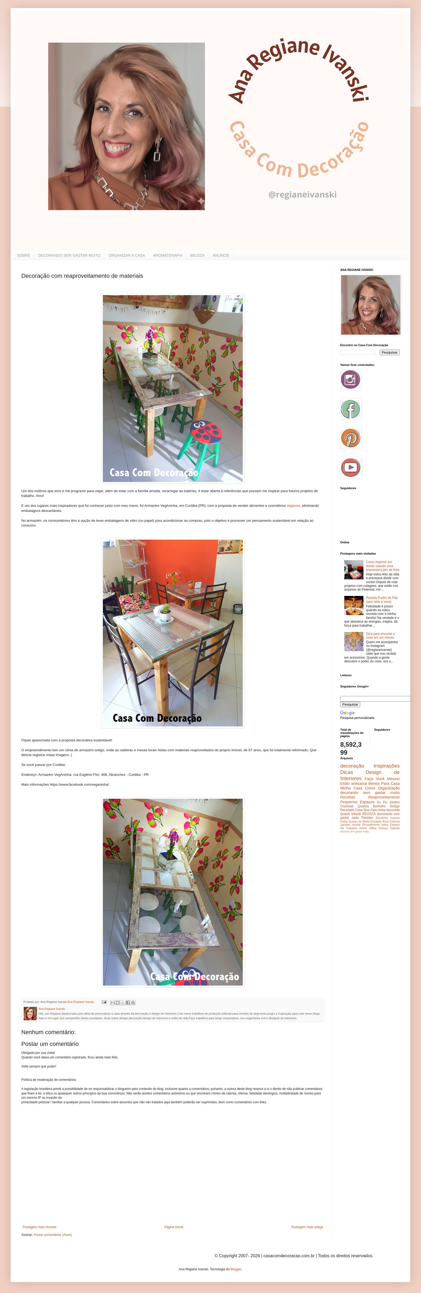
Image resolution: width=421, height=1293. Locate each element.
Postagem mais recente (39, 1227)
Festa (343, 821)
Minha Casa (351, 788)
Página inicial (173, 1227)
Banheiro (379, 806)
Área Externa (391, 821)
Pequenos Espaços (357, 802)
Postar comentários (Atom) (53, 1235)
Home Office (368, 828)
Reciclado (347, 810)
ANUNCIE (221, 255)
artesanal (359, 783)
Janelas (345, 824)
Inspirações (387, 766)
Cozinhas (347, 806)
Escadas (375, 821)
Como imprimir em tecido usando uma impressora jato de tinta (382, 566)
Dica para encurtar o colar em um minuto (380, 635)
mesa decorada (389, 810)
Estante (395, 828)
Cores (370, 788)
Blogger (235, 1269)
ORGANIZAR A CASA (126, 255)
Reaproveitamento (384, 797)
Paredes (367, 818)
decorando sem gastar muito (370, 792)
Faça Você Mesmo (382, 779)
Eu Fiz (382, 802)
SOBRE (23, 255)
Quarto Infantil (350, 814)
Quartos (363, 806)
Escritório (382, 817)
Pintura (383, 828)
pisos (385, 824)
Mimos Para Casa (384, 783)
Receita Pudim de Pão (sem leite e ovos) (382, 599)
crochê (356, 824)
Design (395, 806)
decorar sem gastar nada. (354, 831)
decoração (352, 766)
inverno (395, 817)
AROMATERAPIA (167, 255)
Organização (389, 788)
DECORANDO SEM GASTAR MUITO (69, 255)
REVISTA (369, 814)
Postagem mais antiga (307, 1227)
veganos (293, 506)
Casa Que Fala (366, 810)
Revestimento (371, 824)
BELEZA (198, 255)
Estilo (345, 783)
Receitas (347, 797)
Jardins (394, 802)
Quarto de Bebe (359, 821)
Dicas (346, 772)
